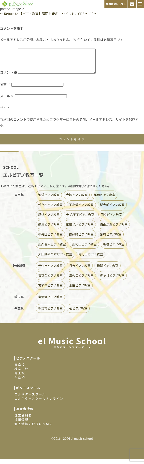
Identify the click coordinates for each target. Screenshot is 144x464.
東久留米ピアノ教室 (52, 249)
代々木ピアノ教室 (50, 209)
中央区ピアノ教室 (50, 239)
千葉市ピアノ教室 (50, 313)
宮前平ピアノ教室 (50, 290)
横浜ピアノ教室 (107, 270)
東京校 (19, 369)
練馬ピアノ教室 (49, 229)
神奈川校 (21, 374)
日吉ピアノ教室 (79, 270)
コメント (8, 77)
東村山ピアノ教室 (84, 249)
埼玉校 (19, 378)
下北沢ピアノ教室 (81, 209)
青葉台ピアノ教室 (50, 280)
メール (7, 100)
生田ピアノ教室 (79, 290)
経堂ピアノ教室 (49, 219)
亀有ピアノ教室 (110, 239)
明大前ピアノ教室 (112, 209)
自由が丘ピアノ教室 (114, 229)
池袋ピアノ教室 (49, 200)
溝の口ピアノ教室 (81, 280)
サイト (5, 112)
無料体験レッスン (116, 4)
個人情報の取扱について (33, 429)
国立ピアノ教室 (111, 219)
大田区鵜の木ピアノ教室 (55, 259)
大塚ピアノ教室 (76, 200)
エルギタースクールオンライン (38, 403)
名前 (5, 89)
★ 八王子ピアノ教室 (80, 219)
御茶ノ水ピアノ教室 (80, 229)
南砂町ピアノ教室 (81, 239)
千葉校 (19, 382)
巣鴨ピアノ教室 (104, 200)
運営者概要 (23, 420)
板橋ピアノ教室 (113, 249)
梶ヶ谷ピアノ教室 (112, 280)
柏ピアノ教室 (78, 313)
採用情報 (21, 424)
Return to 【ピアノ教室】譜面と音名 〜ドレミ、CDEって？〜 (48, 13)
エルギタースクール (30, 399)
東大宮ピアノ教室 (50, 302)
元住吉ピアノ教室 (50, 270)
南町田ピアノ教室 (90, 259)
